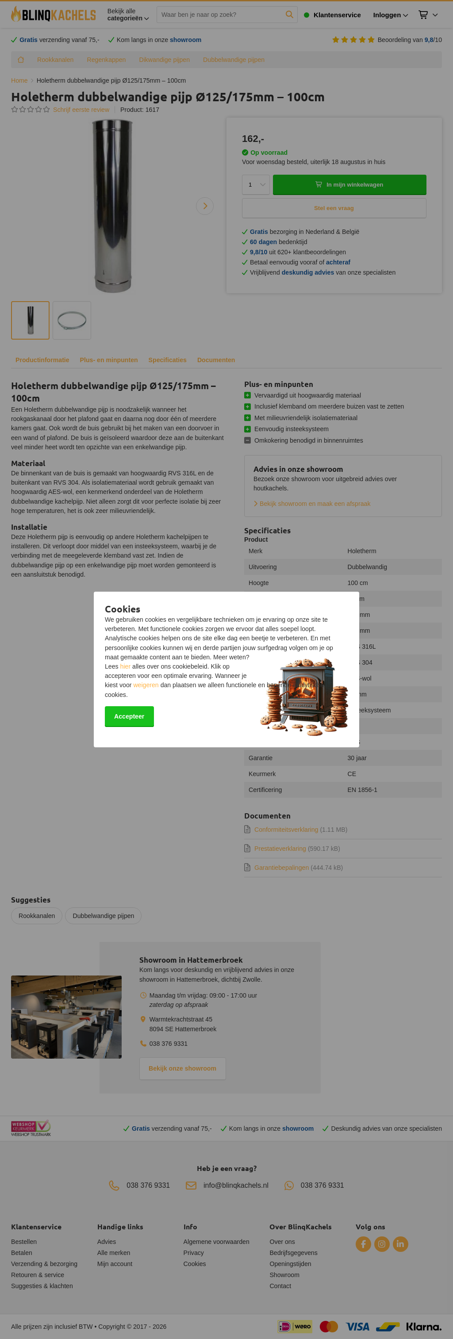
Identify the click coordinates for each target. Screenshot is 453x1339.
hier (125, 666)
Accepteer (129, 716)
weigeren (145, 685)
